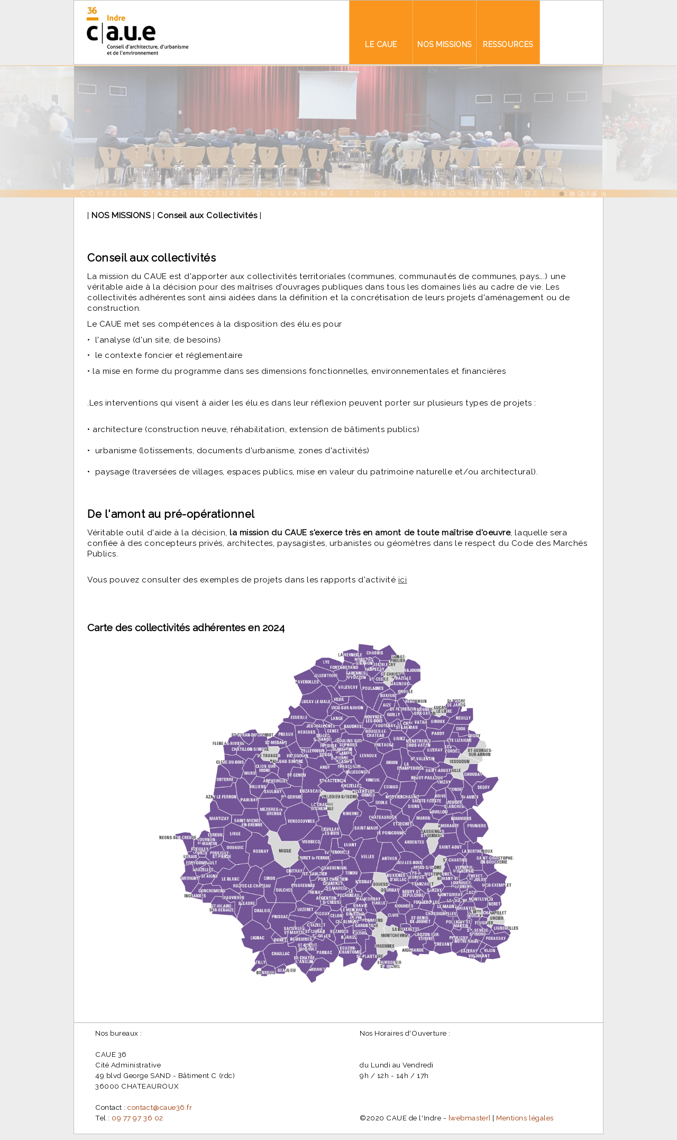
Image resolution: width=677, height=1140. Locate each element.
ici (402, 580)
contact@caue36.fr (159, 1107)
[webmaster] (470, 1118)
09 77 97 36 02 (137, 1118)
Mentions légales (525, 1118)
